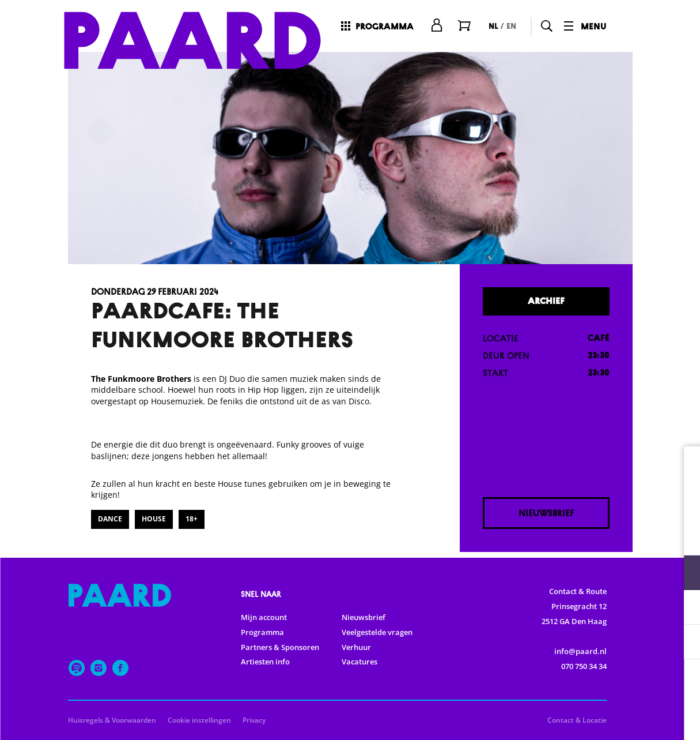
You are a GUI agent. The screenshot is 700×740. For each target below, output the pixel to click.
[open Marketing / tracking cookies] (681, 643)
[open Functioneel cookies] (681, 573)
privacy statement (556, 535)
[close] (682, 467)
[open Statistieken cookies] (681, 608)
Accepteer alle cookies (602, 685)
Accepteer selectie (602, 718)
